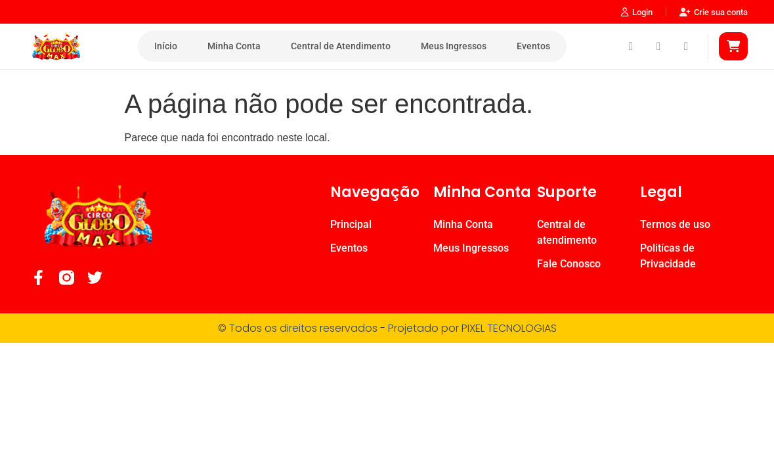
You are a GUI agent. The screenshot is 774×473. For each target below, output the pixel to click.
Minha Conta (234, 46)
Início (165, 46)
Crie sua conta (713, 12)
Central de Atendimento (341, 46)
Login (637, 12)
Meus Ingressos (453, 46)
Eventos (533, 46)
